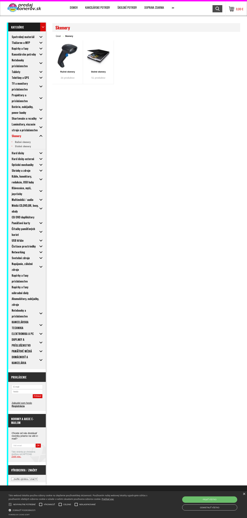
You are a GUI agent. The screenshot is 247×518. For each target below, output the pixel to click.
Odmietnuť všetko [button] (209, 507)
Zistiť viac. (16, 456)
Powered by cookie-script (19, 515)
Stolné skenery (98, 72)
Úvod (58, 36)
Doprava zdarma (154, 7)
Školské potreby (127, 7)
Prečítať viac (108, 499)
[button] (83, 509)
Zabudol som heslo (22, 403)
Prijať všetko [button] (210, 499)
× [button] (244, 494)
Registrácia (18, 406)
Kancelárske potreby (97, 7)
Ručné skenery (67, 72)
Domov (74, 7)
